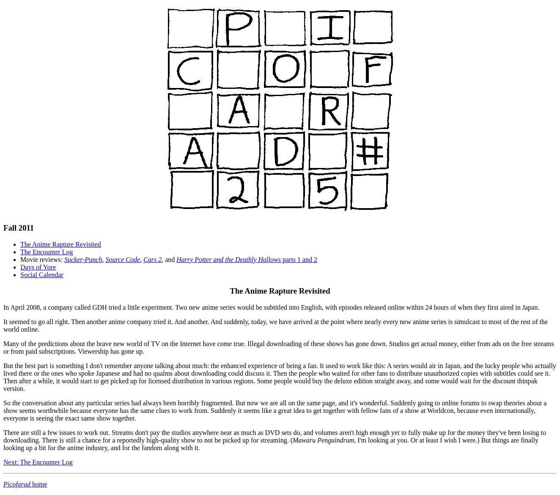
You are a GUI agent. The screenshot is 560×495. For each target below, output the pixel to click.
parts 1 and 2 (246, 259)
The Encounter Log (46, 252)
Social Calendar (41, 274)
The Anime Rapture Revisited (60, 244)
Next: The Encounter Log (38, 462)
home (25, 484)
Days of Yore (38, 267)
